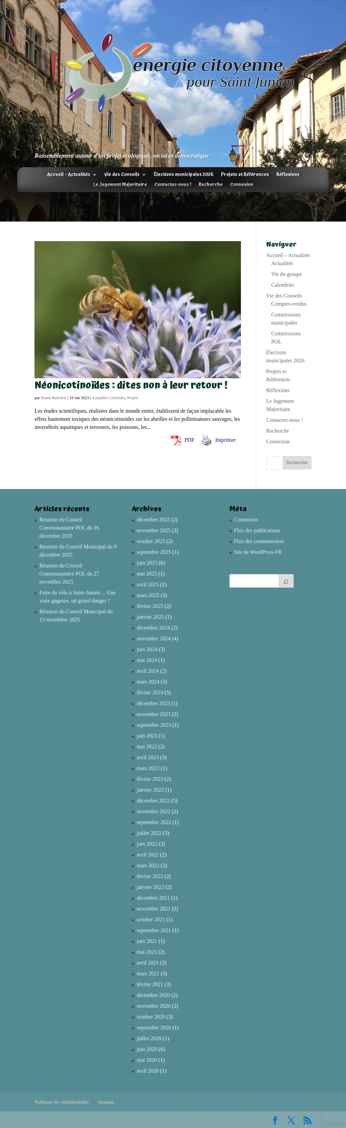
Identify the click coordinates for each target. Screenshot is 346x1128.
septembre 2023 (154, 725)
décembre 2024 (153, 628)
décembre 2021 (153, 898)
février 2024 (150, 692)
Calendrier (282, 285)
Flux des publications (257, 530)
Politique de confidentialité (61, 1102)
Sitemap (106, 1102)
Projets (133, 397)
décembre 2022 (153, 800)
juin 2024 (147, 649)
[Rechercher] (286, 581)
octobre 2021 (151, 919)
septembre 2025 (154, 552)
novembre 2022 (153, 811)
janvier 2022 (150, 887)
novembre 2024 (153, 638)
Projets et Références (245, 175)
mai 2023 (147, 746)
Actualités (282, 263)
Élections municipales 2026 (184, 175)
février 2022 (150, 876)
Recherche (211, 185)
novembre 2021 (153, 909)
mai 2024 (147, 660)
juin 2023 (147, 736)
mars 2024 (148, 682)
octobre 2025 (151, 541)
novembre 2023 (153, 714)
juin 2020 (147, 1049)
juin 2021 (147, 941)
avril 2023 (147, 757)
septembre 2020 (154, 1027)
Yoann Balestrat (53, 397)
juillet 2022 (149, 833)
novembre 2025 (153, 530)
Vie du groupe (286, 274)
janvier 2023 (150, 790)
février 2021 (150, 984)
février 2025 (150, 606)
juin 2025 (147, 563)
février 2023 (150, 779)
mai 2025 (147, 573)
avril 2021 (147, 963)
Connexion (241, 185)
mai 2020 (147, 1060)
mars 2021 (148, 973)
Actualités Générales (108, 397)
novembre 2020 (153, 1006)
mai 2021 (147, 952)
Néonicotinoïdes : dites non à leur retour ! (130, 385)
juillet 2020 (149, 1038)
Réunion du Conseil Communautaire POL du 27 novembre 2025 (69, 574)
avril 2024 (147, 671)
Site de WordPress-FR (258, 552)
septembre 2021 (154, 930)
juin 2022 (147, 844)
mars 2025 (148, 595)
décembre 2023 (153, 703)
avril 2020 (147, 1071)
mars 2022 (148, 865)
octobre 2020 (151, 1017)
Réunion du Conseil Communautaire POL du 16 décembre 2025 (69, 528)
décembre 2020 (153, 995)
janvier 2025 (150, 617)
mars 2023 (148, 768)
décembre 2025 (153, 519)
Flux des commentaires (259, 541)
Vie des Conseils (122, 175)
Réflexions (287, 175)
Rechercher (297, 462)
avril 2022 (147, 854)
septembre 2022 (154, 822)
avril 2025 (147, 584)
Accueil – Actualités (68, 175)
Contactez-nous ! (172, 185)
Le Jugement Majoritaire (120, 185)
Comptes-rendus (289, 304)
